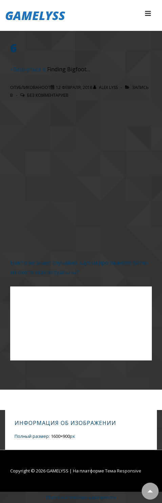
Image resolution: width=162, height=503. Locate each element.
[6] (74, 87)
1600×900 (60, 436)
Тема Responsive (123, 471)
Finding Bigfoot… (68, 69)
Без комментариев (47, 95)
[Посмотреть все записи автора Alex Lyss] (106, 87)
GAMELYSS (35, 15)
